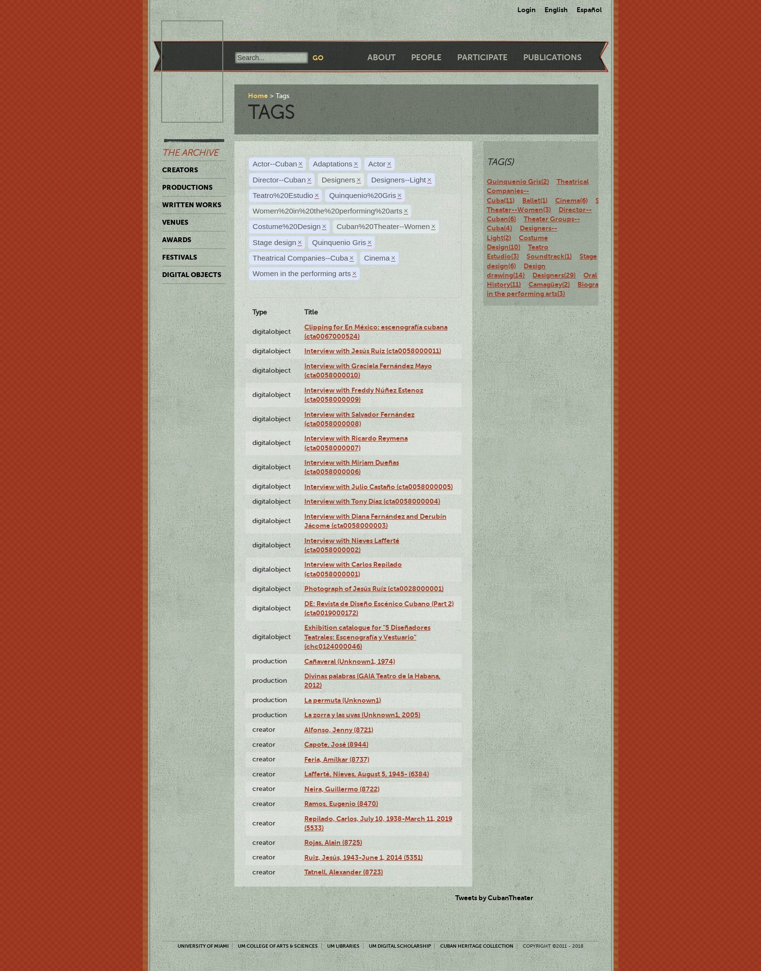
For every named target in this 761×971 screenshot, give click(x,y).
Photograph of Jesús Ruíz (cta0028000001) (374, 588)
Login (526, 10)
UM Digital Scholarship (400, 946)
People (426, 57)
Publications (552, 57)
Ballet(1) (534, 200)
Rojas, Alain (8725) (333, 842)
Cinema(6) (571, 200)
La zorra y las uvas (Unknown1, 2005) (362, 715)
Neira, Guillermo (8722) (342, 789)
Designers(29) (554, 275)
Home (258, 95)
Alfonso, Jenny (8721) (338, 730)
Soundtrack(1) (549, 256)
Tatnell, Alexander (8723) (343, 872)
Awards (176, 240)
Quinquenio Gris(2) (518, 181)
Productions (187, 187)
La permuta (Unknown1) (342, 700)
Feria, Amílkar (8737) (336, 759)
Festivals (179, 257)
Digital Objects (191, 275)
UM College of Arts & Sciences (278, 946)
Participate (482, 57)
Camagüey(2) (549, 284)
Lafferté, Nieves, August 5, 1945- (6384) (366, 774)
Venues (175, 222)
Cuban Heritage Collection (476, 946)
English (556, 10)
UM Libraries (343, 946)
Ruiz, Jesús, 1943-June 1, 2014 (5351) (363, 857)
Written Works (191, 205)
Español (589, 10)
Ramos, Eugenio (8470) (341, 803)
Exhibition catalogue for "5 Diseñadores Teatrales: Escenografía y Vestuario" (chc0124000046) (367, 637)
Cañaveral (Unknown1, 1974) (349, 661)
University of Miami (203, 946)
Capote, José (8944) (336, 744)
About (381, 57)
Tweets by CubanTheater (494, 898)
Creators (180, 170)
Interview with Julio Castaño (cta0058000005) (378, 487)
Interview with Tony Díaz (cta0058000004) (372, 501)
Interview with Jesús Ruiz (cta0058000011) (372, 351)
